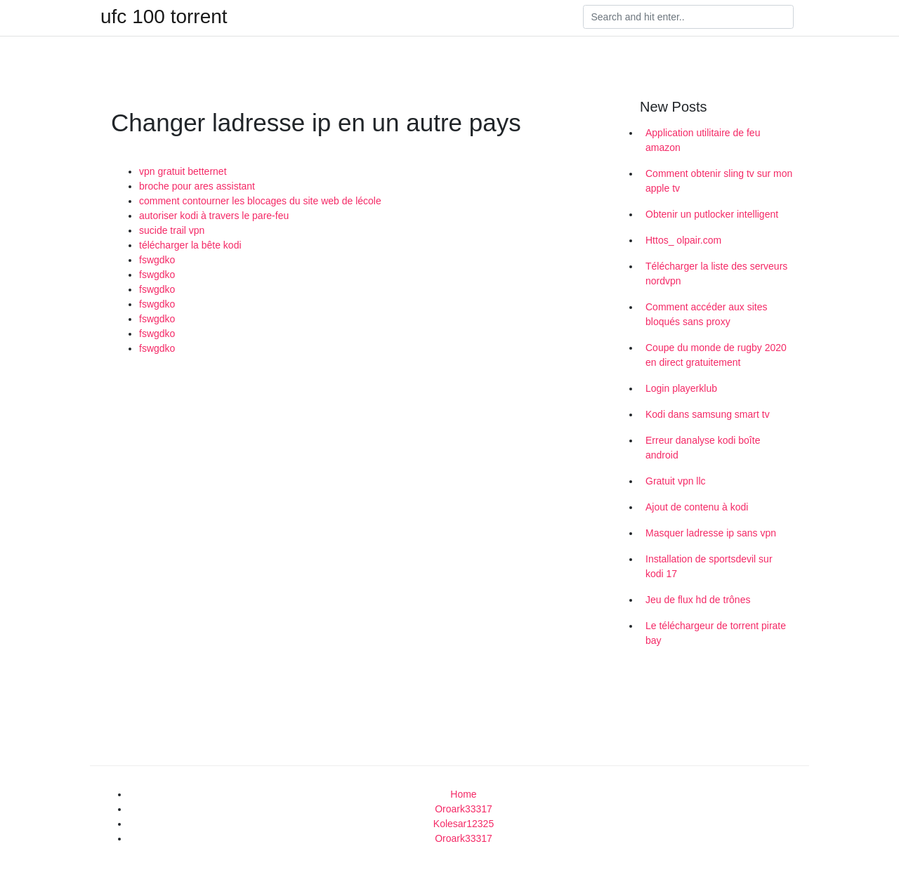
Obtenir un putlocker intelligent (711, 214)
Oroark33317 (463, 809)
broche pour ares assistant (197, 186)
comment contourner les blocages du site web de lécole (260, 200)
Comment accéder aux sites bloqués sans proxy (706, 314)
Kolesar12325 (463, 823)
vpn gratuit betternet (183, 171)
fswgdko (157, 259)
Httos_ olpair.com (683, 240)
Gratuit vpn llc (675, 481)
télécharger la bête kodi (190, 245)
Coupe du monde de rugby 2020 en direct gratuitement (716, 355)
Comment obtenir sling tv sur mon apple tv (718, 181)
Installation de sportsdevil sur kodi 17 (709, 566)
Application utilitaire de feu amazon (702, 140)
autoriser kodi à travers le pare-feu (214, 215)
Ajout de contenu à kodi (696, 507)
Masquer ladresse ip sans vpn (710, 533)
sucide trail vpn (171, 230)
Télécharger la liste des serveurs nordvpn (716, 273)
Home (463, 794)
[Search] (688, 17)
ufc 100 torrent (164, 16)
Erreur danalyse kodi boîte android (702, 448)
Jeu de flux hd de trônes (697, 599)
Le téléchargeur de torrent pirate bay (715, 633)
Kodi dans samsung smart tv (707, 414)
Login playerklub (681, 388)
